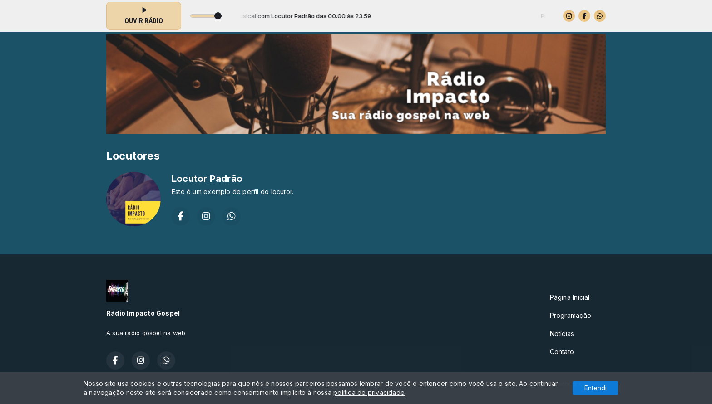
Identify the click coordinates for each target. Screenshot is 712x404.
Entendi (595, 388)
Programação (570, 315)
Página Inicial (570, 297)
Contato (562, 351)
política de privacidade (369, 392)
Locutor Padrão (207, 178)
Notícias (562, 333)
